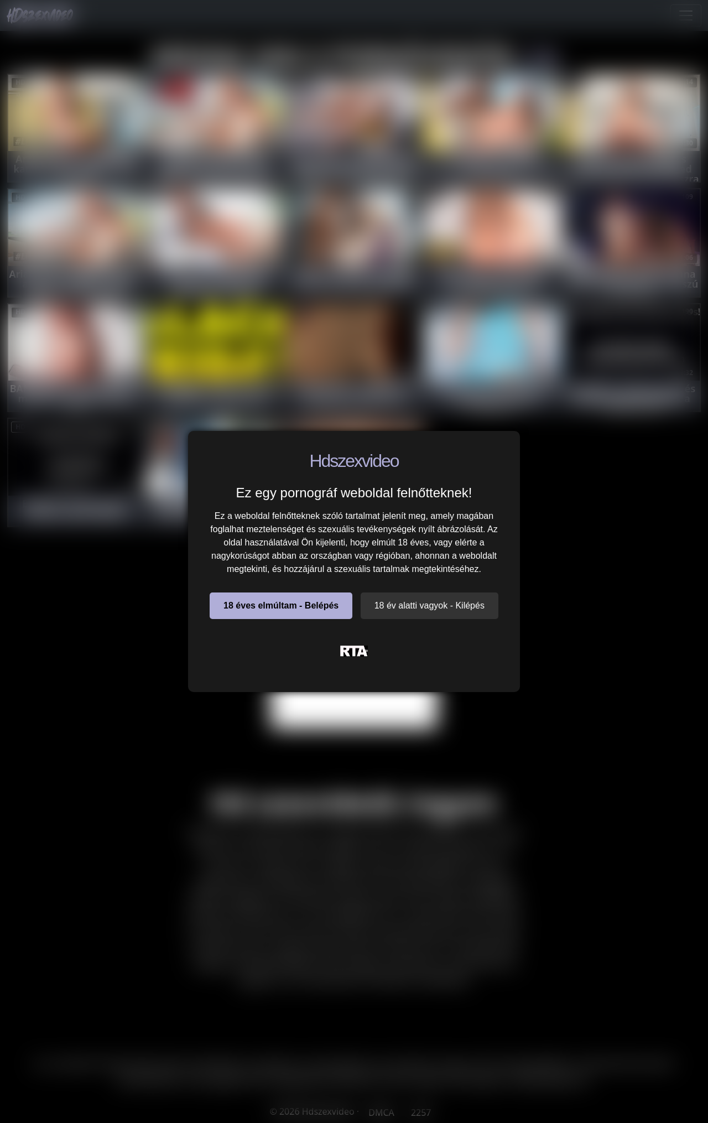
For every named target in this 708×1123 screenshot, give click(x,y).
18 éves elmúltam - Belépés (281, 605)
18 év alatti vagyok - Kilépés (429, 605)
